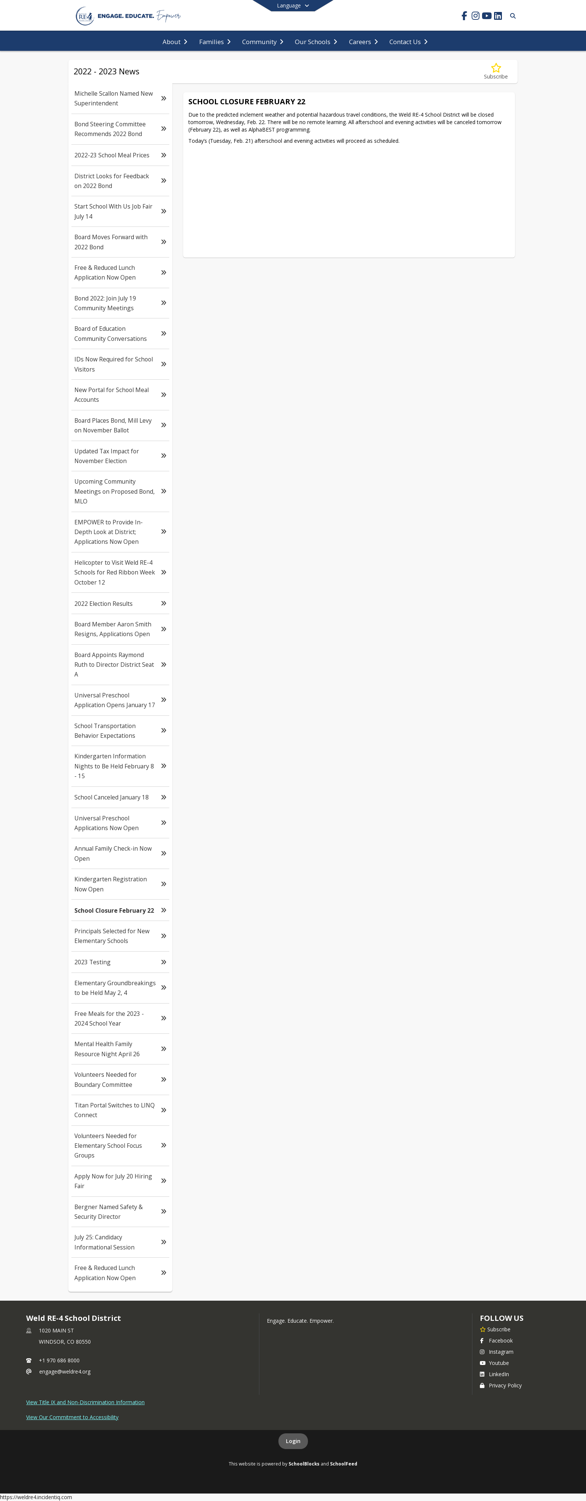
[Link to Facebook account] (464, 17)
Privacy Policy (501, 1385)
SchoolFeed (343, 1464)
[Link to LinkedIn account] (497, 17)
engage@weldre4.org (64, 1371)
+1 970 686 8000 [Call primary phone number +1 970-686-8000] (59, 1360)
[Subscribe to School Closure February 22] (495, 71)
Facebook (496, 1340)
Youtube (494, 1362)
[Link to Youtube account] (486, 17)
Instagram (496, 1351)
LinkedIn (494, 1374)
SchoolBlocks (304, 1464)
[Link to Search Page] (511, 15)
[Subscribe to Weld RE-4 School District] (495, 1329)
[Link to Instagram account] (475, 17)
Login (293, 1441)
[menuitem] (175, 41)
